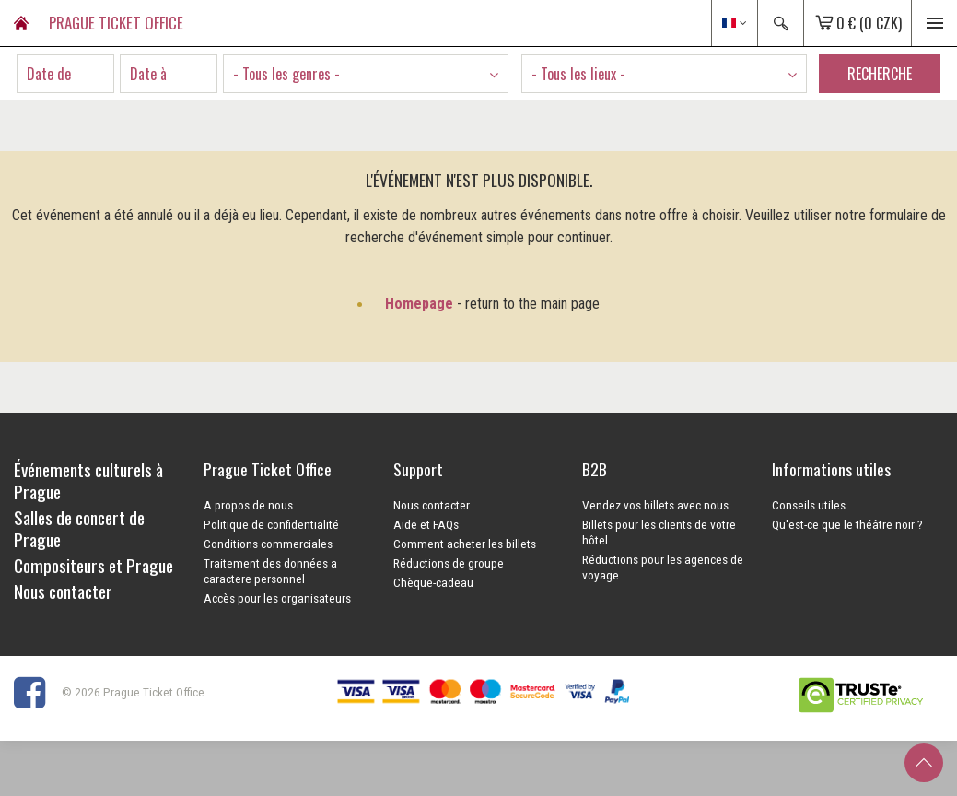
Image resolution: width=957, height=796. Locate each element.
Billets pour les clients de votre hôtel (659, 532)
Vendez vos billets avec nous (655, 505)
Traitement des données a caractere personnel (270, 571)
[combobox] (365, 73)
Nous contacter (431, 505)
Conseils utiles (809, 505)
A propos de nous (248, 505)
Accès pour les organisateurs (277, 598)
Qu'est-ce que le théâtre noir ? (847, 524)
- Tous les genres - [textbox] (286, 74)
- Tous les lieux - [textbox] (578, 74)
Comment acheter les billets (464, 543)
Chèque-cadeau (433, 582)
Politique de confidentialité (271, 524)
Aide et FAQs (426, 524)
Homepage (419, 303)
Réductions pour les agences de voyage (662, 567)
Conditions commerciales (268, 543)
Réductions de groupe (448, 563)
